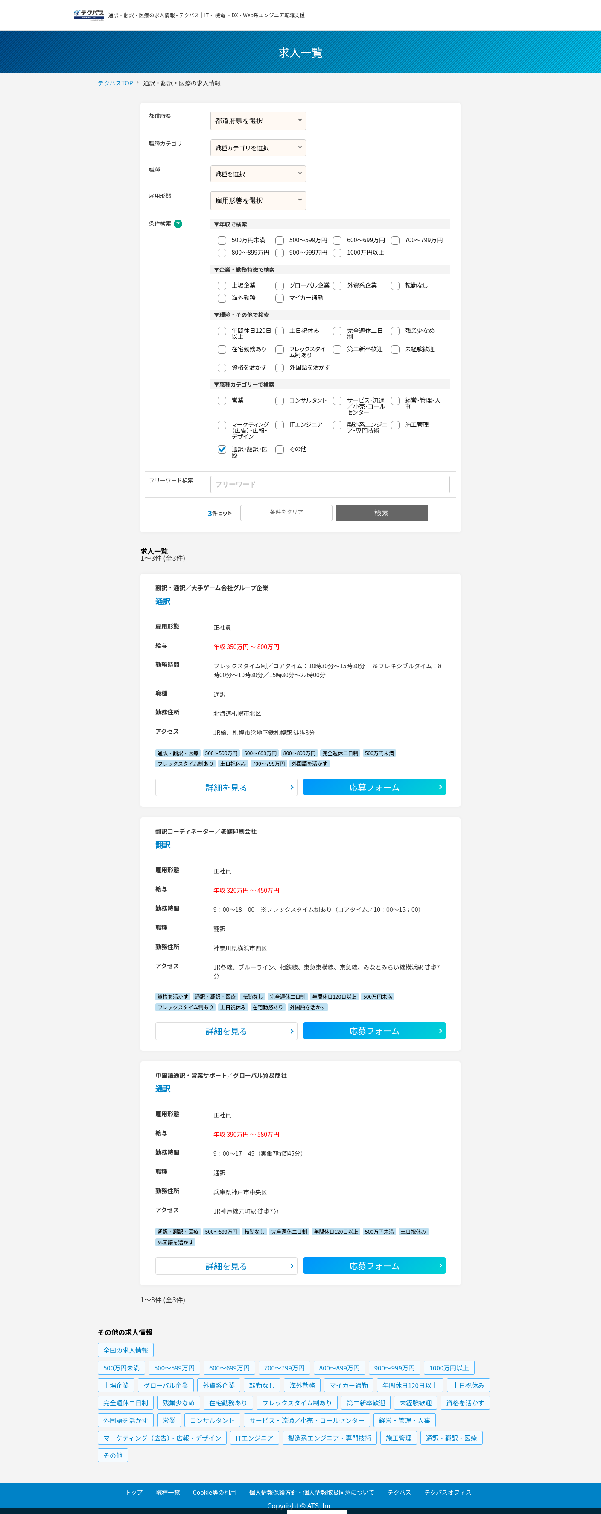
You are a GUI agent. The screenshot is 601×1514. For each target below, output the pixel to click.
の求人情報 (125, 1350)
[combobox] (258, 147)
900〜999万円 (308, 252)
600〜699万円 (366, 239)
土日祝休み (304, 330)
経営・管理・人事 (423, 403)
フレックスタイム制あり (307, 351)
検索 (381, 513)
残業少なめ (420, 330)
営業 (238, 400)
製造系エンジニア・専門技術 (367, 427)
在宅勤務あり (249, 348)
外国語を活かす (309, 367)
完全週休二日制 (365, 333)
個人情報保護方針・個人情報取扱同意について (312, 1492)
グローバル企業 (309, 285)
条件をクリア (286, 512)
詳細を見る (226, 787)
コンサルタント (308, 400)
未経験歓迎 (420, 348)
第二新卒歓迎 (365, 348)
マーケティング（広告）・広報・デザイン (250, 430)
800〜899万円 (251, 252)
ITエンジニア (306, 424)
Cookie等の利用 (214, 1492)
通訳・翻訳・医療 (250, 451)
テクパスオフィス (448, 1492)
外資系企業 (362, 285)
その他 (297, 448)
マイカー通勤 (306, 297)
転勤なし (416, 285)
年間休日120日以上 (251, 333)
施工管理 (417, 424)
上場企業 (244, 285)
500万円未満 (248, 239)
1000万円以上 (365, 252)
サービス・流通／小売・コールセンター (366, 406)
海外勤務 (244, 297)
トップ (134, 1492)
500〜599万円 (308, 239)
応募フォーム (375, 787)
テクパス (399, 1492)
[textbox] (258, 148)
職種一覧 (168, 1492)
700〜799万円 (424, 239)
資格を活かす (249, 367)
